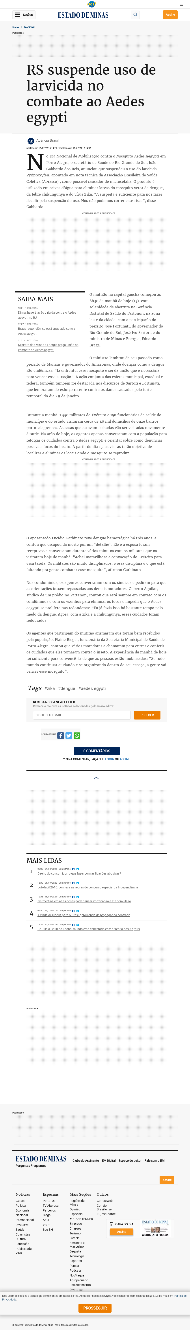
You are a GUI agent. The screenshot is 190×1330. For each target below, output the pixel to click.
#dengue (66, 688)
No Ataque (77, 1275)
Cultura (21, 1239)
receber (147, 715)
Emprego (76, 1224)
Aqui (46, 1220)
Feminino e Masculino (77, 1245)
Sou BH (48, 1230)
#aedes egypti (92, 688)
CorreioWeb (105, 1201)
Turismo (75, 1233)
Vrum (46, 1225)
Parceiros (49, 1210)
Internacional (25, 1220)
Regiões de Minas (77, 1202)
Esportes (76, 1261)
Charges (75, 1228)
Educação (22, 1244)
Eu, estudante (106, 1214)
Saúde (20, 1230)
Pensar (74, 1266)
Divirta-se (76, 1290)
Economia (22, 1210)
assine (125, 759)
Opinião (75, 1209)
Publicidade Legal (24, 1250)
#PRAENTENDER (81, 1219)
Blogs (46, 1215)
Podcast (75, 1271)
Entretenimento (80, 1285)
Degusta (75, 1251)
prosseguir (95, 1308)
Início (15, 27)
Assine (170, 14)
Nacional (29, 27)
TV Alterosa (51, 1206)
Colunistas (23, 1234)
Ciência (75, 1238)
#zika (49, 688)
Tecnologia (77, 1256)
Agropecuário (79, 1280)
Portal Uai (49, 1201)
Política (21, 1206)
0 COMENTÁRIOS (96, 751)
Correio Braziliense (104, 1207)
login (110, 759)
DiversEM (22, 1225)
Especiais (76, 1214)
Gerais (20, 1201)
